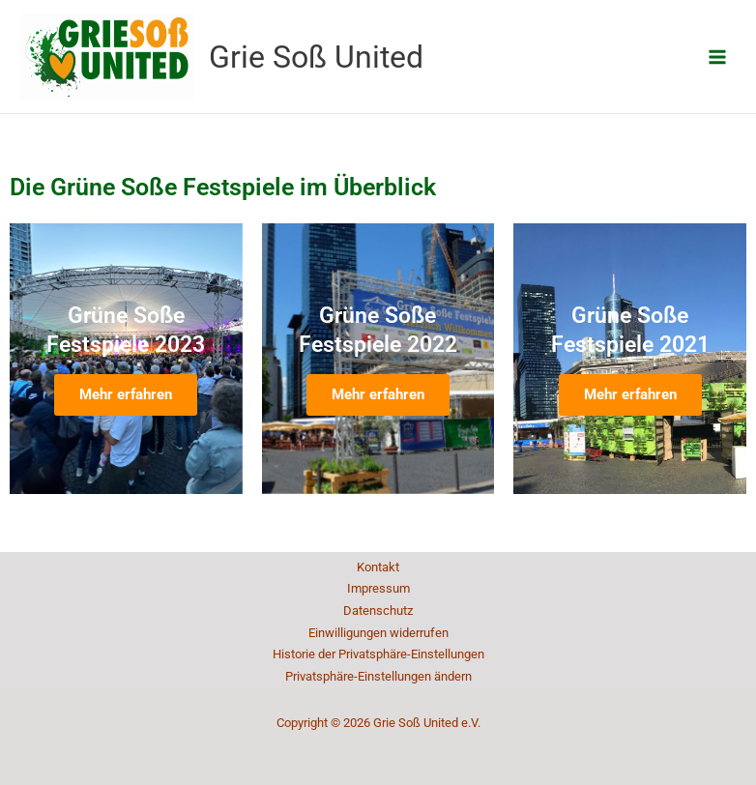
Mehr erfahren (125, 394)
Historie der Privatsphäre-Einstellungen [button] (378, 654)
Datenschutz (378, 610)
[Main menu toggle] (718, 56)
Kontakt (378, 567)
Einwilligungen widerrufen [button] (378, 632)
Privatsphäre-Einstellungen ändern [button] (378, 676)
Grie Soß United (316, 57)
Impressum (378, 588)
